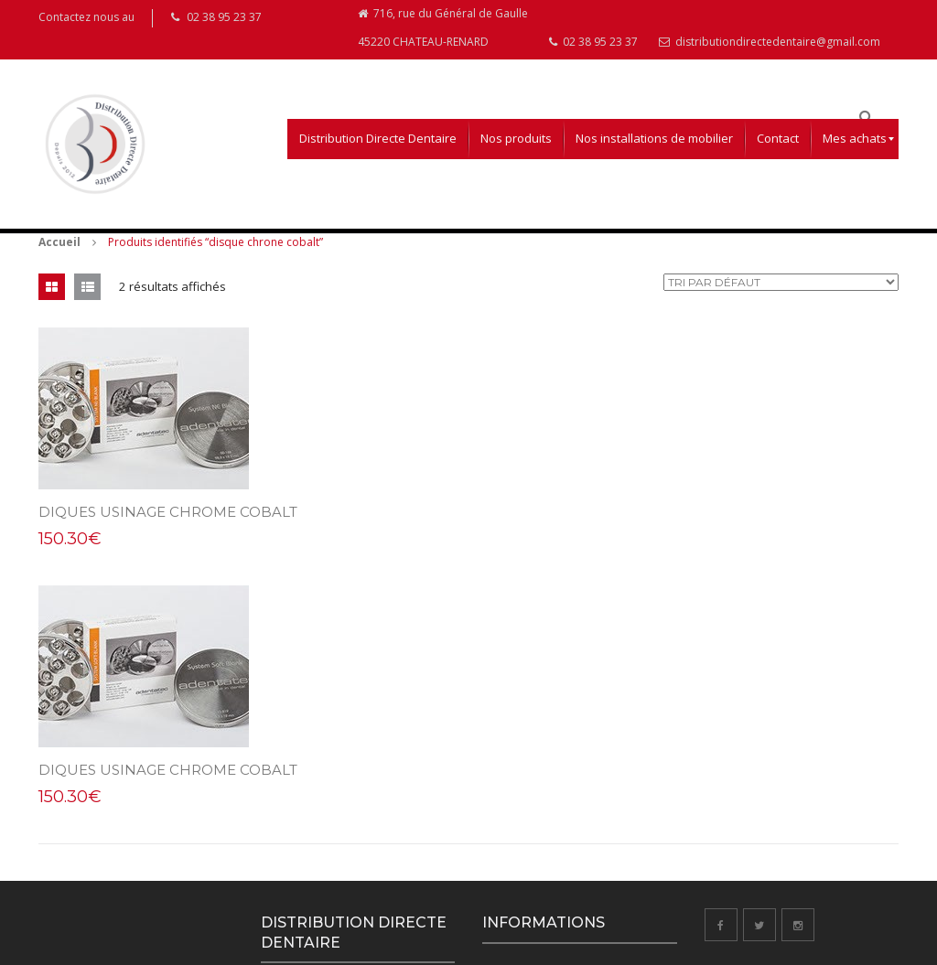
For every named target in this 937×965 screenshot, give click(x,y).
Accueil (59, 252)
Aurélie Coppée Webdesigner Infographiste (217, 947)
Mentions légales (523, 770)
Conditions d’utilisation (537, 732)
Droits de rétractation (535, 807)
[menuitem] (377, 149)
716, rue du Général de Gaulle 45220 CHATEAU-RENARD (443, 34)
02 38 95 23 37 (593, 51)
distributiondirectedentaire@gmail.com (769, 51)
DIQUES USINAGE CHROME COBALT (167, 522)
